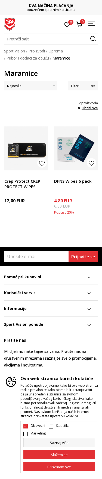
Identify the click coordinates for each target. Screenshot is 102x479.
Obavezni (37, 425)
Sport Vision (14, 51)
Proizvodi (37, 51)
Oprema (55, 51)
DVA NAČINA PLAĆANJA (51, 6)
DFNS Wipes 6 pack (72, 181)
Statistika (63, 425)
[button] (51, 39)
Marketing (38, 433)
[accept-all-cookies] (59, 466)
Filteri (83, 86)
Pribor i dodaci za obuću (28, 58)
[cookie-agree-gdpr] (59, 454)
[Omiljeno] (67, 24)
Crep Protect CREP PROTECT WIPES (22, 183)
